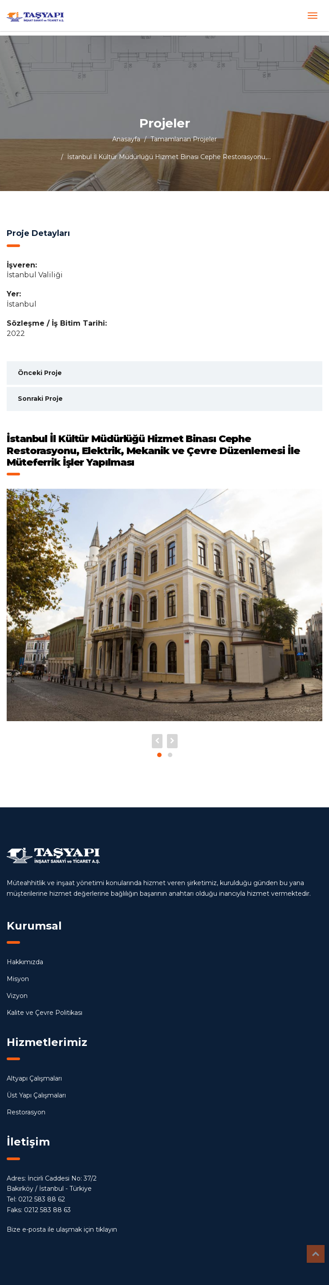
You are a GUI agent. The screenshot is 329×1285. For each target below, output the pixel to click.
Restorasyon (26, 1112)
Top (316, 1254)
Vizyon (17, 996)
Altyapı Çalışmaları (34, 1078)
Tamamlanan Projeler (183, 139)
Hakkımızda (25, 962)
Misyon (18, 979)
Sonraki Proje (40, 399)
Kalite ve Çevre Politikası (44, 1013)
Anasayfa (126, 139)
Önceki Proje (40, 373)
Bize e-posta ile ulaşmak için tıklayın (62, 1229)
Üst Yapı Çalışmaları (36, 1095)
